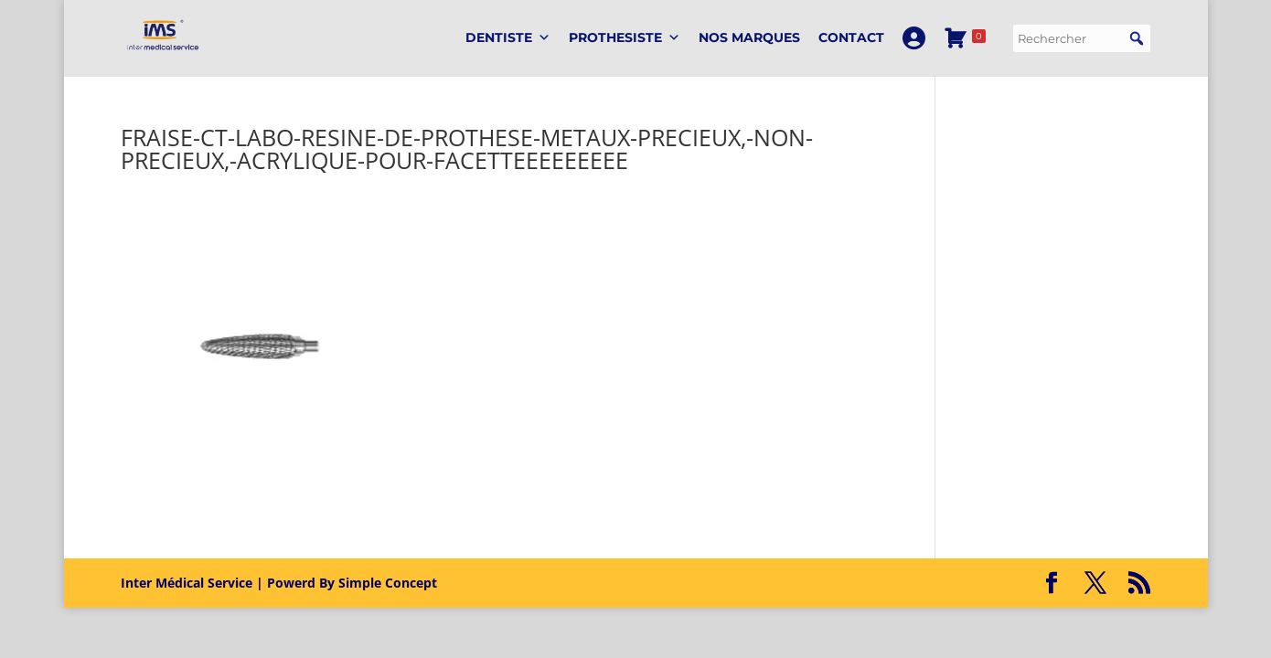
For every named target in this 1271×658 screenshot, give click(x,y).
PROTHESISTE (624, 38)
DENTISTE (507, 38)
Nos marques (749, 37)
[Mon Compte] (914, 38)
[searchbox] (1081, 38)
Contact (851, 37)
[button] (1136, 38)
